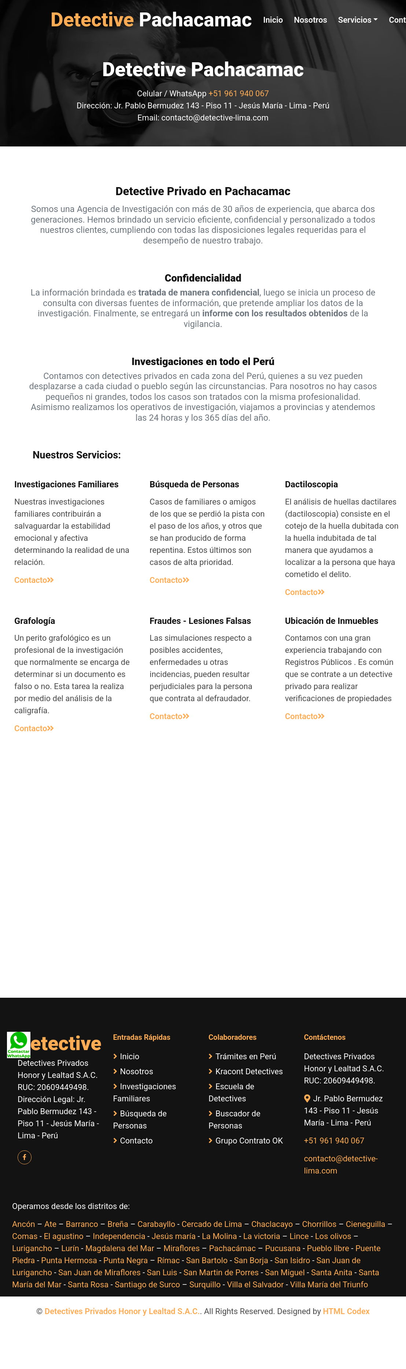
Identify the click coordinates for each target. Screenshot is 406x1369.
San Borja (251, 1260)
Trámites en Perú (242, 1056)
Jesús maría (174, 1236)
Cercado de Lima (211, 1224)
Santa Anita (332, 1272)
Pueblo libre (328, 1248)
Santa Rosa (88, 1284)
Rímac (168, 1260)
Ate (50, 1224)
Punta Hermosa (69, 1260)
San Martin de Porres (221, 1272)
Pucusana (282, 1248)
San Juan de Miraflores (99, 1272)
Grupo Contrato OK (245, 1140)
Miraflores (181, 1248)
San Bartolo (207, 1260)
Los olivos (333, 1236)
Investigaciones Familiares (144, 1092)
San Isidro (292, 1260)
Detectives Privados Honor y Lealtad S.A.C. (122, 1311)
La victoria (261, 1236)
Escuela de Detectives (231, 1092)
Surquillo (205, 1284)
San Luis (162, 1272)
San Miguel (285, 1272)
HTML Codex (346, 1311)
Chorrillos (319, 1224)
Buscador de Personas (234, 1119)
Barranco (82, 1224)
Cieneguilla (365, 1224)
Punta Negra (125, 1260)
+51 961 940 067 (238, 93)
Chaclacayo (272, 1224)
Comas (24, 1236)
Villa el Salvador (255, 1284)
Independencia (119, 1236)
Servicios (355, 20)
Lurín (70, 1248)
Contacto (34, 580)
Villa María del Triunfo (329, 1284)
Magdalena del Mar (119, 1248)
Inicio (273, 20)
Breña (117, 1224)
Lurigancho (32, 1248)
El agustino (63, 1236)
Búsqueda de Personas (140, 1119)
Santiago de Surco (147, 1284)
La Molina (219, 1236)
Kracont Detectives (245, 1071)
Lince (299, 1236)
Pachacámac (232, 1248)
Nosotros (310, 20)
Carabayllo (156, 1224)
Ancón (23, 1224)
